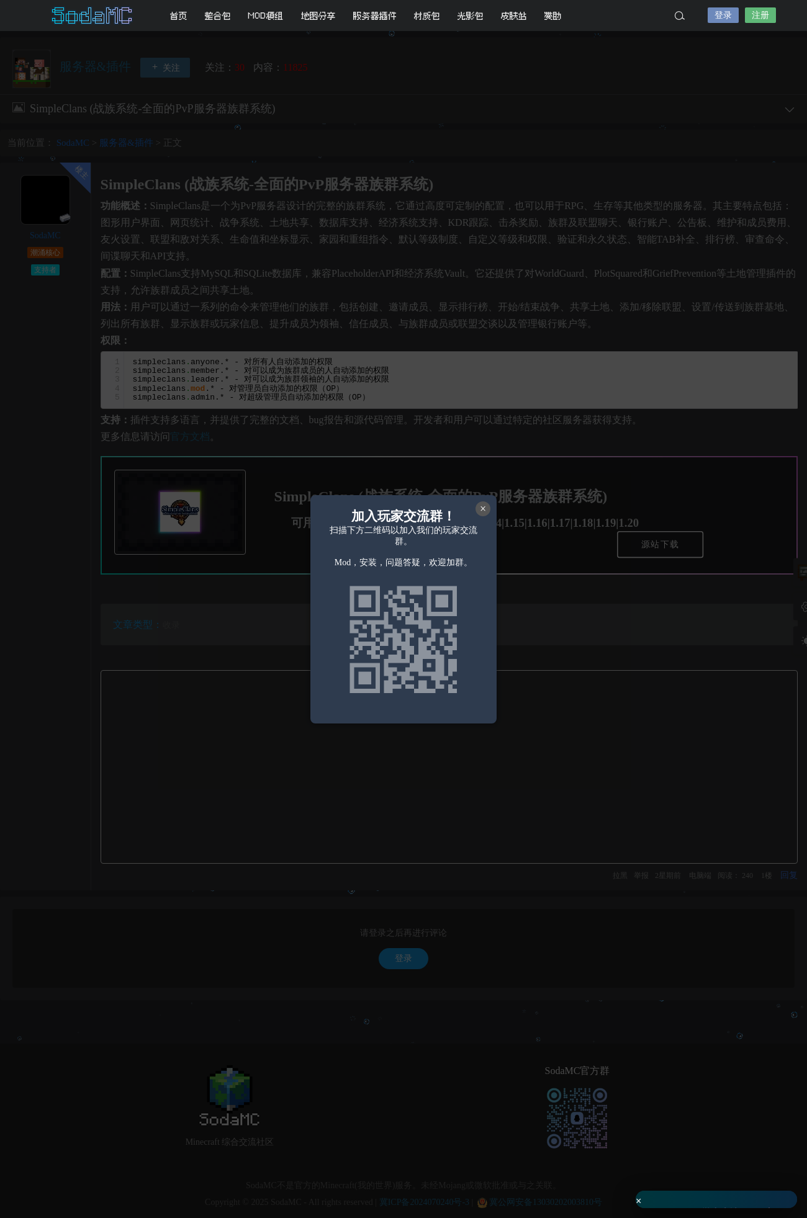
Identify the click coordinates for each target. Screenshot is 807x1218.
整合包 (218, 15)
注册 (760, 15)
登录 (723, 15)
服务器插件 (375, 15)
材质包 (427, 15)
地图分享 (318, 15)
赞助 (553, 15)
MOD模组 (266, 15)
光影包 (471, 15)
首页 (178, 15)
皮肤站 (514, 15)
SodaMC (93, 15)
